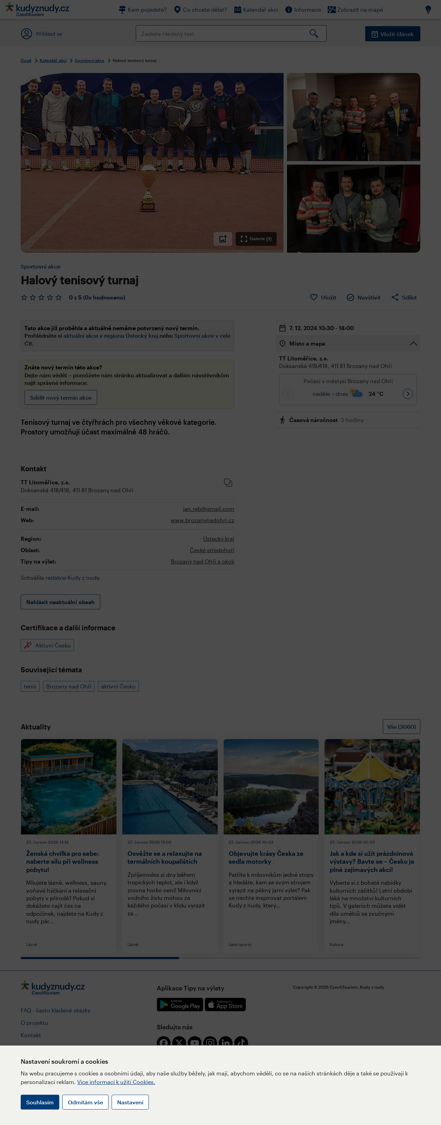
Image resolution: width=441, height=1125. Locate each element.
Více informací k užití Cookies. (116, 1082)
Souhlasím (40, 1102)
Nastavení (130, 1102)
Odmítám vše (85, 1102)
